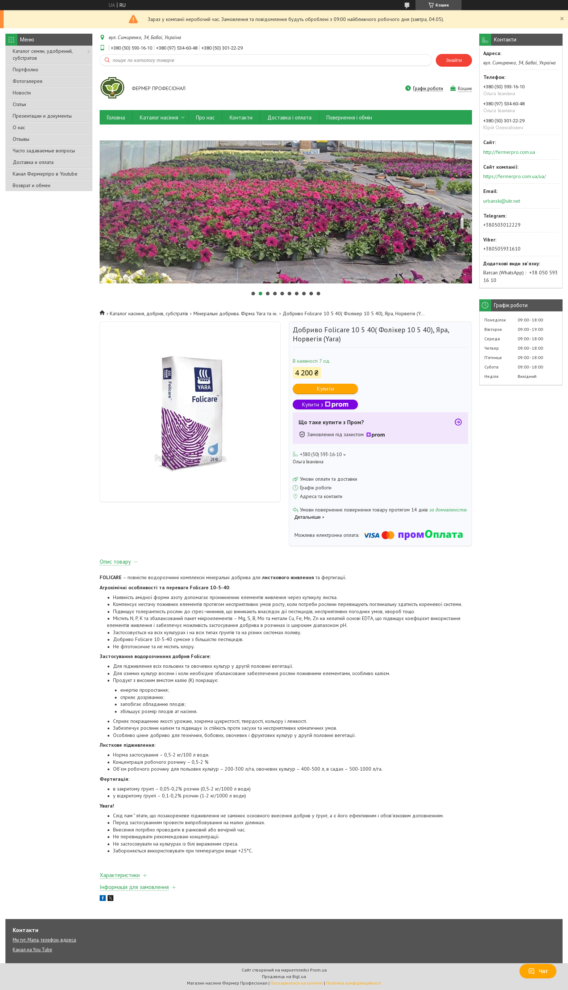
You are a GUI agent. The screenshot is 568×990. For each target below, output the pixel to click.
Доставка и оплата (33, 162)
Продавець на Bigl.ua (284, 976)
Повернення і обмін (349, 117)
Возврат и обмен (31, 185)
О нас (19, 127)
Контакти (241, 117)
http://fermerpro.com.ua (509, 152)
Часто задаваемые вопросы (44, 150)
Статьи (19, 104)
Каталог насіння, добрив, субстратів (149, 313)
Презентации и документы (42, 116)
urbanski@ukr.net (501, 201)
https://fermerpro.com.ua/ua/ (514, 176)
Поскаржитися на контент (297, 983)
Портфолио (25, 69)
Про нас (205, 117)
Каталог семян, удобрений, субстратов (42, 54)
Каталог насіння (159, 117)
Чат (538, 971)
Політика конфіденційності (353, 983)
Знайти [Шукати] (454, 60)
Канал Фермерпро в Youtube (45, 173)
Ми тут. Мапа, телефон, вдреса (44, 940)
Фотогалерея (27, 81)
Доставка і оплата (289, 117)
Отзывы (21, 139)
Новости (22, 92)
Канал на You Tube (32, 950)
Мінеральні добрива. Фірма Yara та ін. (235, 313)
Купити (325, 388)
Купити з (325, 404)
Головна (116, 117)
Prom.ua (318, 970)
